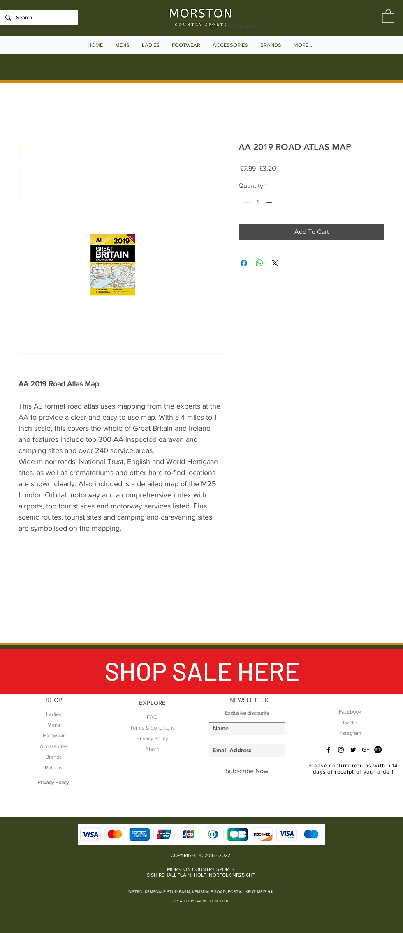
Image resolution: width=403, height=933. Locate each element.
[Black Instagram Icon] (341, 749)
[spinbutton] (257, 202)
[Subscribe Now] (247, 771)
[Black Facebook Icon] (328, 749)
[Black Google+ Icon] (365, 749)
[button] (388, 15)
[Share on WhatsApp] (259, 263)
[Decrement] (245, 202)
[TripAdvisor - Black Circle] (378, 749)
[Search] (38, 18)
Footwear (54, 735)
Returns (54, 767)
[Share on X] (275, 263)
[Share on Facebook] (244, 263)
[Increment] (269, 202)
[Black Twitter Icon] (353, 749)
